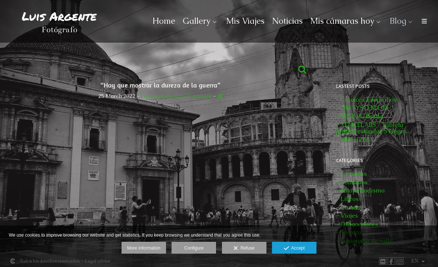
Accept (294, 248)
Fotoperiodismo (161, 96)
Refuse (244, 248)
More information (143, 248)
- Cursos (348, 207)
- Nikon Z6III (354, 140)
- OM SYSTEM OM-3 (365, 108)
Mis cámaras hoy (342, 21)
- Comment (198, 96)
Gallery (196, 21)
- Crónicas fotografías (366, 99)
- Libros (347, 199)
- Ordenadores (357, 224)
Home (163, 21)
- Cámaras (351, 174)
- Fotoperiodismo (360, 190)
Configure (193, 248)
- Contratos (352, 182)
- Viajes (347, 216)
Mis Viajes (245, 21)
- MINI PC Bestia (359, 116)
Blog (398, 21)
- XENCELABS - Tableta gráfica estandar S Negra (371, 128)
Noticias (287, 21)
